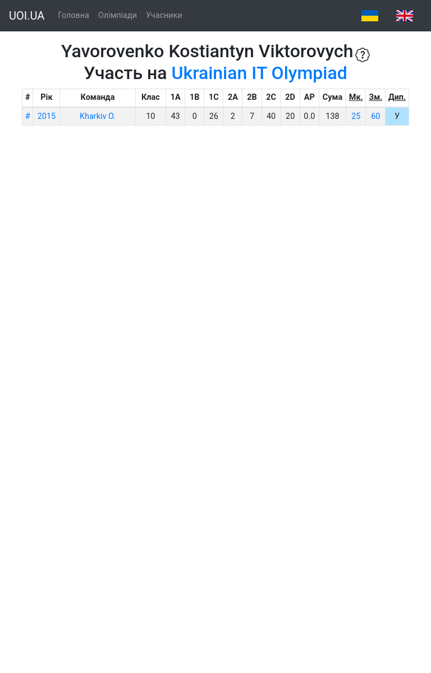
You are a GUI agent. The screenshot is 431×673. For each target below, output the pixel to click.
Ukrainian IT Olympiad (259, 73)
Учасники (164, 15)
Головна (73, 15)
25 (355, 116)
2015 (47, 116)
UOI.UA (26, 15)
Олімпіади (117, 15)
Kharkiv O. (98, 116)
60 (375, 116)
